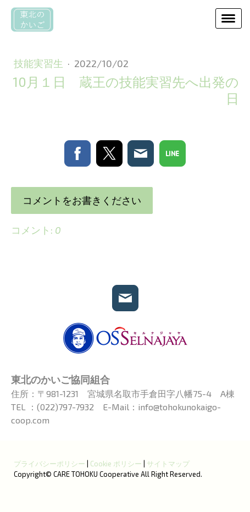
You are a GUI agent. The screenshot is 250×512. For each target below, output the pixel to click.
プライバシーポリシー (49, 463)
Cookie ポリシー (116, 463)
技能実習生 (39, 63)
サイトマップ (168, 463)
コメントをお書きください (82, 200)
